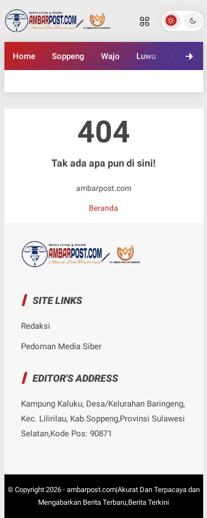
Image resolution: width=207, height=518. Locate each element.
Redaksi (35, 326)
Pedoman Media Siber (61, 346)
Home (24, 56)
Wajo (110, 56)
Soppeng (68, 56)
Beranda (103, 208)
